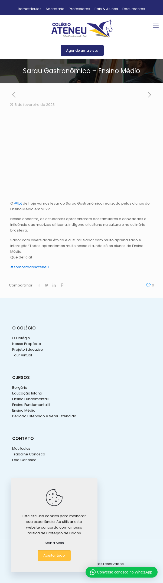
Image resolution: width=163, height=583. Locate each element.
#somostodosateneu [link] (29, 267)
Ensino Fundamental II (31, 404)
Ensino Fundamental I (30, 399)
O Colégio (21, 338)
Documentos (133, 8)
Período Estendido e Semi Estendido (44, 416)
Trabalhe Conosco (28, 454)
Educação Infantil (27, 393)
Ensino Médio (23, 410)
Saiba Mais (54, 542)
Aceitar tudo (54, 555)
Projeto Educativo (27, 349)
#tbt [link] (18, 203)
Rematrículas (29, 8)
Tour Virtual (22, 355)
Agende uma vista (82, 50)
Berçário (19, 387)
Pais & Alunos (106, 8)
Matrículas (21, 448)
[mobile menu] (155, 25)
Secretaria (55, 8)
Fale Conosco (24, 459)
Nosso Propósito (26, 343)
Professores (79, 8)
